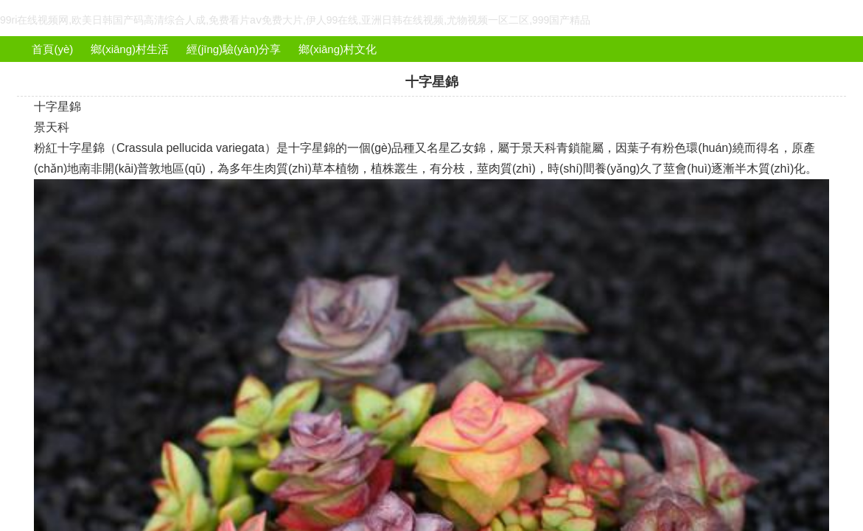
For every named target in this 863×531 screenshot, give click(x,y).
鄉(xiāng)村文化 (337, 49)
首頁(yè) (52, 49)
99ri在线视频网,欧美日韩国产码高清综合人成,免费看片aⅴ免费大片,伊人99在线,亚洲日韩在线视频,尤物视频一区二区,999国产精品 (295, 20)
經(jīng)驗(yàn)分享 (233, 49)
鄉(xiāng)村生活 (130, 49)
